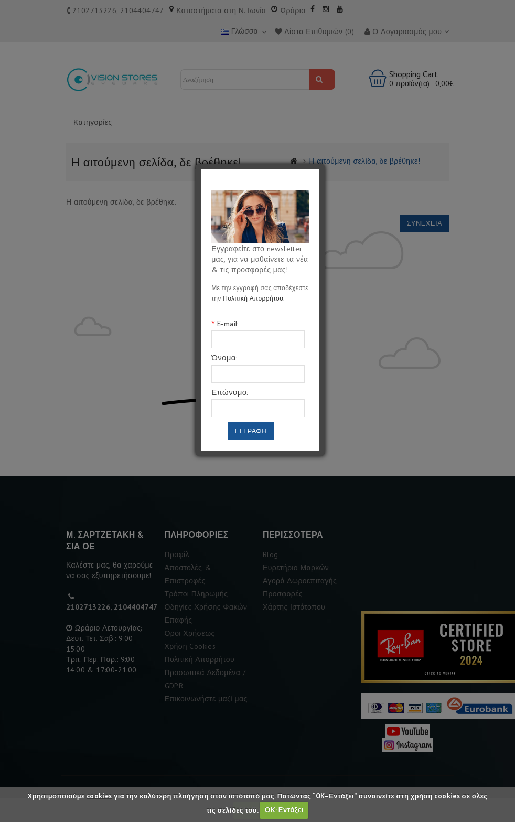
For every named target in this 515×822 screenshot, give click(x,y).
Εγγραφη (250, 430)
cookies (99, 796)
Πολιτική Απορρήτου (253, 298)
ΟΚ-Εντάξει (284, 809)
